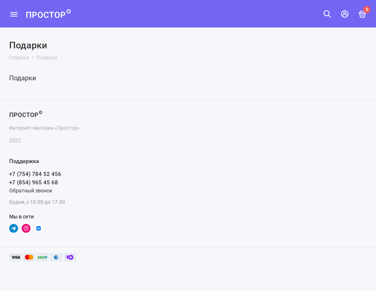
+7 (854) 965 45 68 (33, 182)
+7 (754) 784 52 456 (35, 174)
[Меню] (14, 13)
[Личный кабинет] (344, 14)
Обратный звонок (31, 191)
